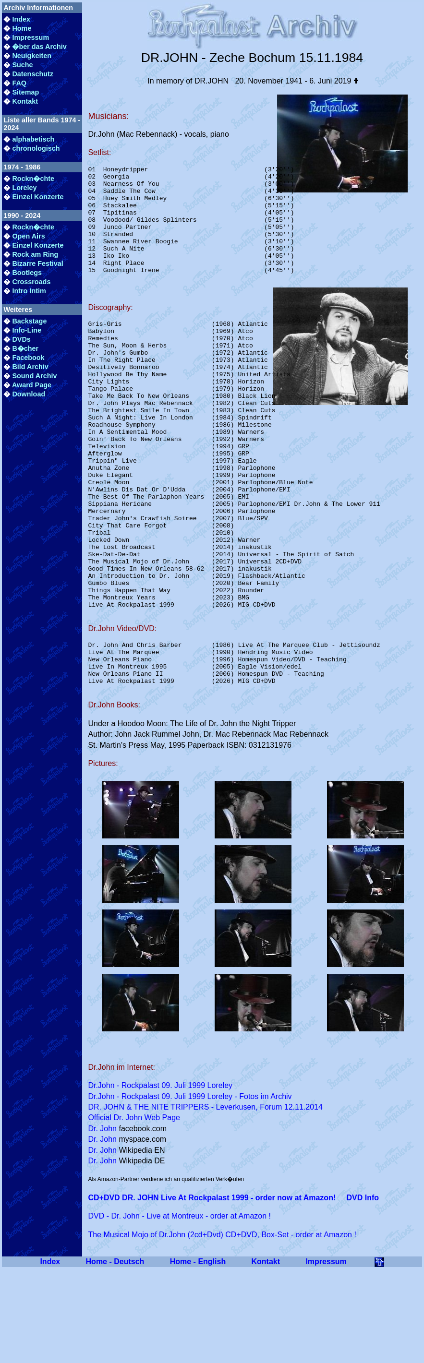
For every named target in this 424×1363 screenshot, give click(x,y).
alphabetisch (33, 139)
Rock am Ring (35, 254)
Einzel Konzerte (37, 197)
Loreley (24, 187)
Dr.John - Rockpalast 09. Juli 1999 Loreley (160, 1179)
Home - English (198, 1355)
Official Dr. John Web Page (134, 1211)
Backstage (29, 321)
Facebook (28, 357)
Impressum (30, 37)
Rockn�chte (33, 178)
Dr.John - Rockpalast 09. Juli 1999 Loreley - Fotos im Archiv (189, 1190)
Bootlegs (27, 272)
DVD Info (362, 1291)
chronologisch (36, 148)
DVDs (21, 339)
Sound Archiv (34, 376)
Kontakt (25, 101)
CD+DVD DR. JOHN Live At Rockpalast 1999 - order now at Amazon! (212, 1291)
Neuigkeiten (31, 56)
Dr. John (102, 1222)
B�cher (25, 348)
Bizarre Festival (37, 263)
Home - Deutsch (115, 1355)
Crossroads (31, 282)
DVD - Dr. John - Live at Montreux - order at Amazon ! (179, 1309)
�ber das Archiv (39, 46)
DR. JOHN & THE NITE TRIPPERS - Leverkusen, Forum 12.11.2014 (205, 1200)
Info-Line (26, 330)
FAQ (19, 83)
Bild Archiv (30, 367)
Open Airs (28, 236)
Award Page (31, 385)
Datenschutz (32, 74)
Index (21, 19)
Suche (22, 65)
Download (28, 394)
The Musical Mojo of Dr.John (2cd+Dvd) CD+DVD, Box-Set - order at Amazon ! (222, 1328)
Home (21, 28)
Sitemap (25, 92)
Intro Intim (29, 291)
